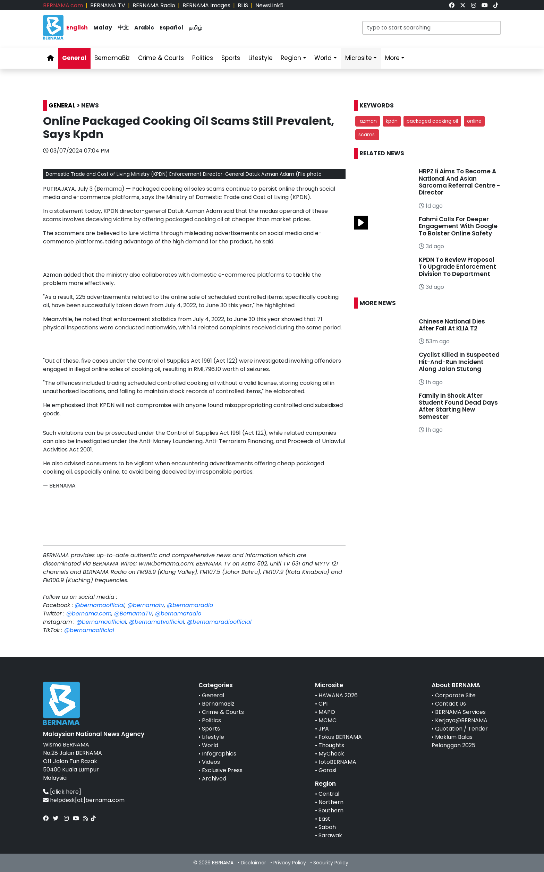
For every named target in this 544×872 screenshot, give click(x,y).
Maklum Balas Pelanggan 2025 (453, 741)
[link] (451, 5)
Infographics (219, 754)
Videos (211, 762)
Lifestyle (213, 737)
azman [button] (367, 121)
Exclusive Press (222, 770)
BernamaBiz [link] (112, 58)
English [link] (77, 28)
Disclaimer (253, 862)
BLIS (243, 5)
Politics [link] (202, 58)
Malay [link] (102, 28)
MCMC (327, 720)
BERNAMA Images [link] (206, 5)
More (392, 58)
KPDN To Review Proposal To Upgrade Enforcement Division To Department (457, 267)
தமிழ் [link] (195, 28)
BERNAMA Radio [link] (154, 5)
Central (328, 794)
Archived (214, 779)
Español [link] (171, 28)
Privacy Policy (289, 862)
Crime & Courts (223, 712)
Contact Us (450, 704)
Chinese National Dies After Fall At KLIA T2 (452, 325)
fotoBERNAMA (337, 762)
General (213, 695)
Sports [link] (230, 58)
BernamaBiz (218, 704)
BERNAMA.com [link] (63, 5)
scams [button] (367, 134)
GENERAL (62, 105)
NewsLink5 (269, 5)
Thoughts (331, 745)
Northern (330, 802)
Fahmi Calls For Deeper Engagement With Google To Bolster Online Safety (458, 226)
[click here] (65, 792)
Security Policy (330, 862)
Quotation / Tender (461, 729)
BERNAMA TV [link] (107, 5)
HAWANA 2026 (338, 695)
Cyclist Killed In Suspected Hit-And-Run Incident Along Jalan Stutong (459, 362)
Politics (211, 720)
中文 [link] (123, 28)
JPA (323, 729)
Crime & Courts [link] (161, 58)
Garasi (327, 770)
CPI (323, 704)
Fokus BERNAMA (340, 737)
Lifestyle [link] (260, 58)
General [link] (74, 58)
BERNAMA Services (460, 712)
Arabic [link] (144, 28)
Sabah (327, 827)
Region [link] (291, 58)
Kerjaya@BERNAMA (461, 720)
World (210, 745)
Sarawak (330, 835)
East (324, 819)
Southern (330, 810)
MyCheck (331, 754)
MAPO (326, 712)
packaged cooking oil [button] (432, 121)
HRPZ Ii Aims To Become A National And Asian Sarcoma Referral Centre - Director (459, 182)
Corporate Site (455, 695)
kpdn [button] (392, 121)
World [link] (323, 58)
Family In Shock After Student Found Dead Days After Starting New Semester (458, 406)
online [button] (474, 121)
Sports (211, 729)
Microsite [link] (358, 58)
